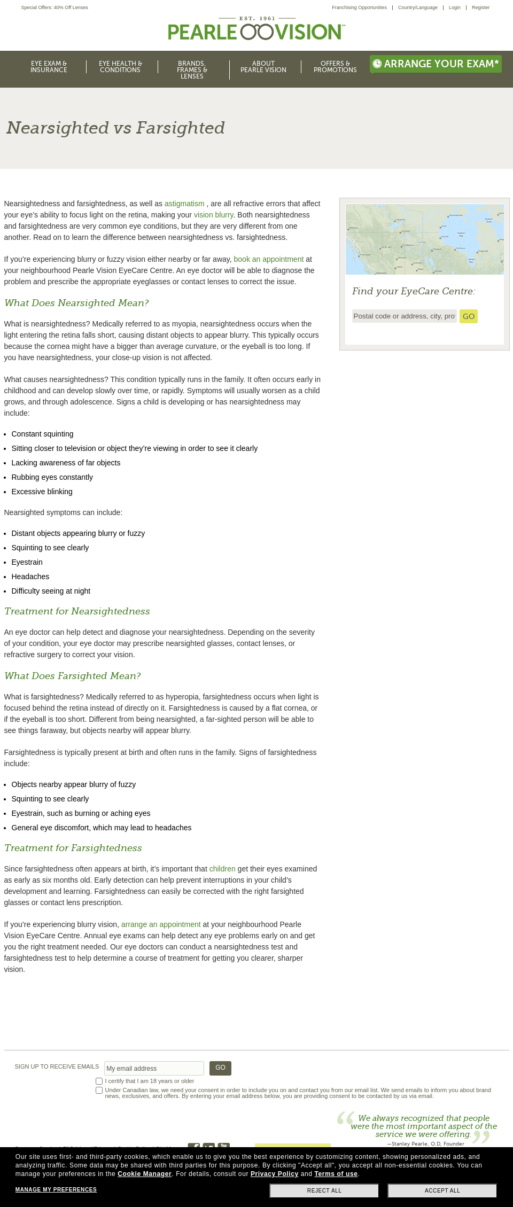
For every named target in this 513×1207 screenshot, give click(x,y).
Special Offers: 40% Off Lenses (54, 7)
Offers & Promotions (335, 66)
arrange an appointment (161, 924)
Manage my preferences (56, 1190)
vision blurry (214, 215)
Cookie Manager (145, 1174)
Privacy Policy (275, 1174)
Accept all (442, 1191)
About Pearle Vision (263, 66)
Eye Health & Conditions (120, 66)
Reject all (324, 1191)
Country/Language (418, 7)
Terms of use (335, 1174)
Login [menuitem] (455, 7)
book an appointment (269, 259)
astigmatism (185, 203)
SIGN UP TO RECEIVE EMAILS (57, 1067)
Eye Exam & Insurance (48, 66)
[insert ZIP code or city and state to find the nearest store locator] (404, 316)
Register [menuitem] (481, 7)
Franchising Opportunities (359, 7)
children (222, 869)
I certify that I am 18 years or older (150, 1081)
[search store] (469, 316)
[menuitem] (362, 7)
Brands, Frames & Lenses (192, 70)
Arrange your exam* (435, 63)
